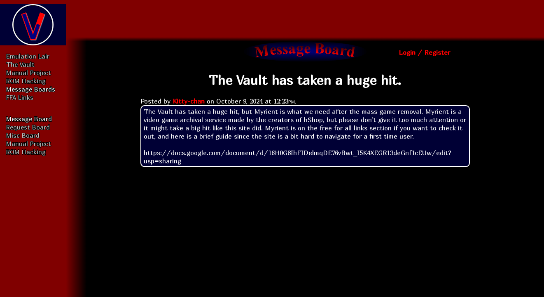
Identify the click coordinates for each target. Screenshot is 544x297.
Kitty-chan (189, 101)
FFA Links (19, 97)
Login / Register (424, 52)
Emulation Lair (27, 56)
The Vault (20, 64)
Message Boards (30, 89)
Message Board (29, 119)
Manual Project (28, 72)
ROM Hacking (26, 81)
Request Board (28, 127)
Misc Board (23, 135)
